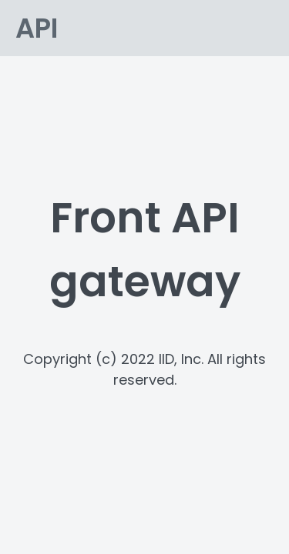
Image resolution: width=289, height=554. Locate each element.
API (36, 28)
